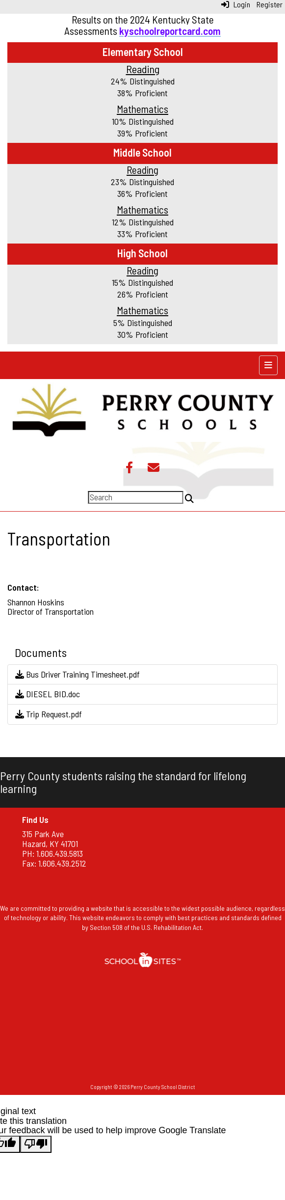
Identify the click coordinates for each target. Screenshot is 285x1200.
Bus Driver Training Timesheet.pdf (77, 674)
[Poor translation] (36, 1144)
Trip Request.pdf (48, 714)
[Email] (153, 468)
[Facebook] (129, 468)
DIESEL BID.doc (47, 693)
